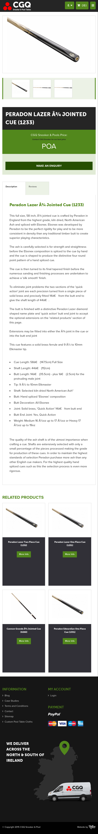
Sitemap (9, 716)
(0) (82, 5)
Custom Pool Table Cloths (18, 721)
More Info (24, 554)
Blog (7, 695)
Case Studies (12, 700)
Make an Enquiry (49, 165)
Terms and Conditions (16, 706)
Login (53, 695)
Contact (9, 711)
